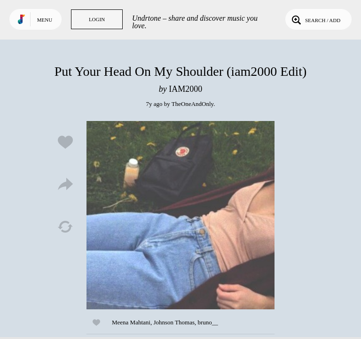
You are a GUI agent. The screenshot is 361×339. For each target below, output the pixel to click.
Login (97, 19)
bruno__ (207, 322)
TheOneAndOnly (192, 103)
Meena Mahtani (131, 322)
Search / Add (315, 19)
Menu (44, 20)
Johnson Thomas (174, 322)
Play (180, 215)
